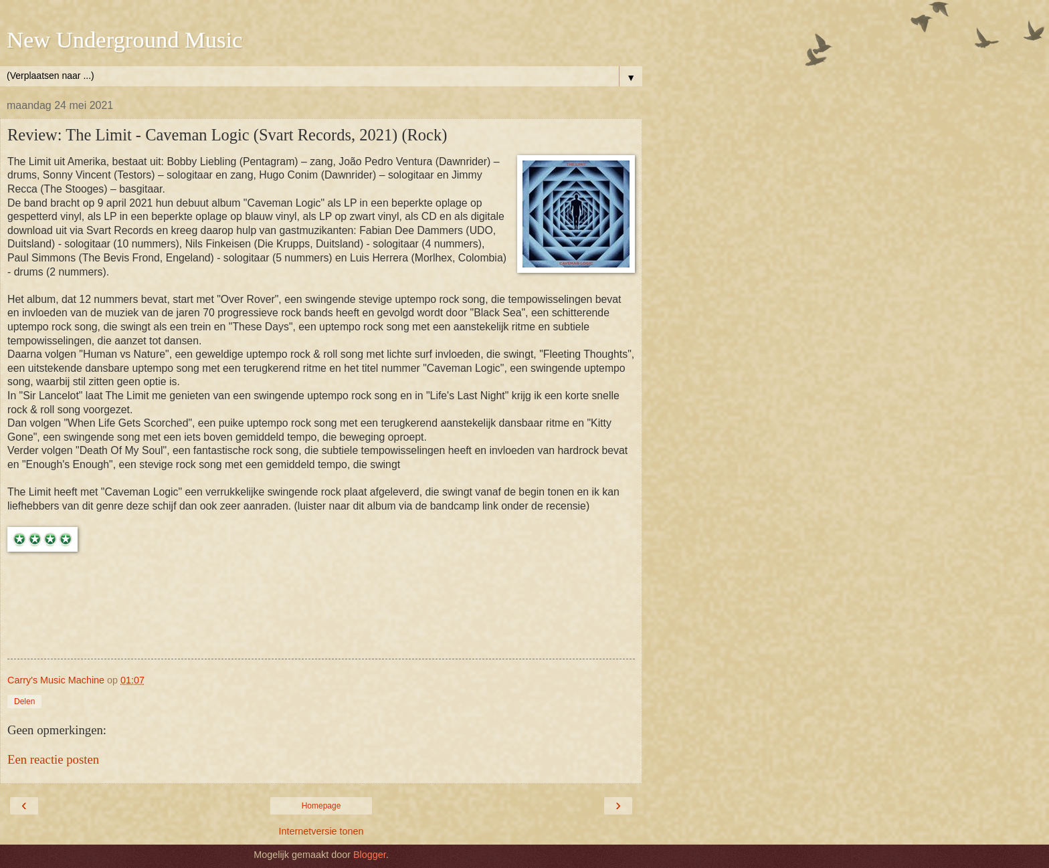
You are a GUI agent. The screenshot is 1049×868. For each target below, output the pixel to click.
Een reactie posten (53, 759)
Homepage (321, 805)
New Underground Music (124, 39)
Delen (24, 701)
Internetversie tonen (320, 831)
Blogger (369, 854)
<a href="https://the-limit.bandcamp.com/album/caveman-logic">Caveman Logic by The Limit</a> (321, 608)
